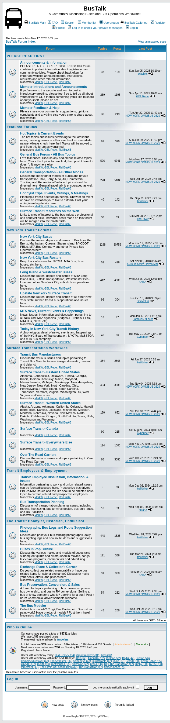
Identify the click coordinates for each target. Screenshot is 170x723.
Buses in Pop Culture (36, 549)
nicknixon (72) (80, 664)
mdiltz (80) (43, 664)
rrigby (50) (141, 664)
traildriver (142, 201)
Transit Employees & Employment (37, 471)
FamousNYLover (143, 319)
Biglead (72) (113, 658)
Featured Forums (22, 127)
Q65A (142, 281)
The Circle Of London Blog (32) (58, 667)
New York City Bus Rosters (41, 258)
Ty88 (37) (106, 655)
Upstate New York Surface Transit (46, 293)
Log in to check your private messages (95, 27)
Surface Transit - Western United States (50, 403)
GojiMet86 (143, 301)
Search (68, 22)
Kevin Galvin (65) (151, 661)
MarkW (38, 82)
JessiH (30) (133, 661)
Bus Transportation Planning (42, 502)
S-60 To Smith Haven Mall (142, 264)
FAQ (53, 22)
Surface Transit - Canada (39, 429)
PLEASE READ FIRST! (26, 56)
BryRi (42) (128, 658)
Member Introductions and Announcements (53, 87)
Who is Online (19, 627)
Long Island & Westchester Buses (46, 272)
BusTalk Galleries (134, 22)
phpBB (78, 716)
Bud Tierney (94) (65, 655)
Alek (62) (81, 658)
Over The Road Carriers (38, 455)
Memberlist (87, 22)
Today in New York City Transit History (49, 329)
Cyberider (142, 336)
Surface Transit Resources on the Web (49, 211)
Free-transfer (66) (60, 661)
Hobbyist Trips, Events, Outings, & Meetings (54, 193)
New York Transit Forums (29, 230)
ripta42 (143, 509)
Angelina (62, 639)
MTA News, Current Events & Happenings (52, 311)
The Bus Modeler (33, 606)
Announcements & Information (43, 62)
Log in (132, 27)
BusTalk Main (35, 22)
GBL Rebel (51, 82)
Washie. (143, 73)
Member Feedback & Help (39, 108)
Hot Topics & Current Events (42, 133)
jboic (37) (119, 661)
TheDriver (143, 219)
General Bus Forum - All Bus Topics (47, 154)
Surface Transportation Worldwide (37, 348)
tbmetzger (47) (29, 667)
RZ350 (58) (156, 664)
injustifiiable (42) (102, 661)
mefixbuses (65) (60, 664)
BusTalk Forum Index (21, 41)
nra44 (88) (96, 664)
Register (158, 22)
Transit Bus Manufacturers (40, 354)
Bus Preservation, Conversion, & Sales (50, 585)
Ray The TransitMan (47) (119, 664)
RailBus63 (65, 82)
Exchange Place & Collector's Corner (48, 567)
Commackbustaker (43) (35, 661)
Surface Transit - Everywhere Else (46, 442)
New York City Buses (36, 237)
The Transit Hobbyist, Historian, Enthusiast (45, 521)
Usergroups (109, 22)
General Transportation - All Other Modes (51, 172)
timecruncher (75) (114, 667)
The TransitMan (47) (91, 667)
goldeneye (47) (82, 661)
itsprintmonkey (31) (87, 655)
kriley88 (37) (28, 664)
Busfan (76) (143, 658)
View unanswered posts (152, 41)
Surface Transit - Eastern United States (50, 372)
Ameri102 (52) (96, 658)
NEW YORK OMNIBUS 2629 (142, 115)
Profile (58, 27)
